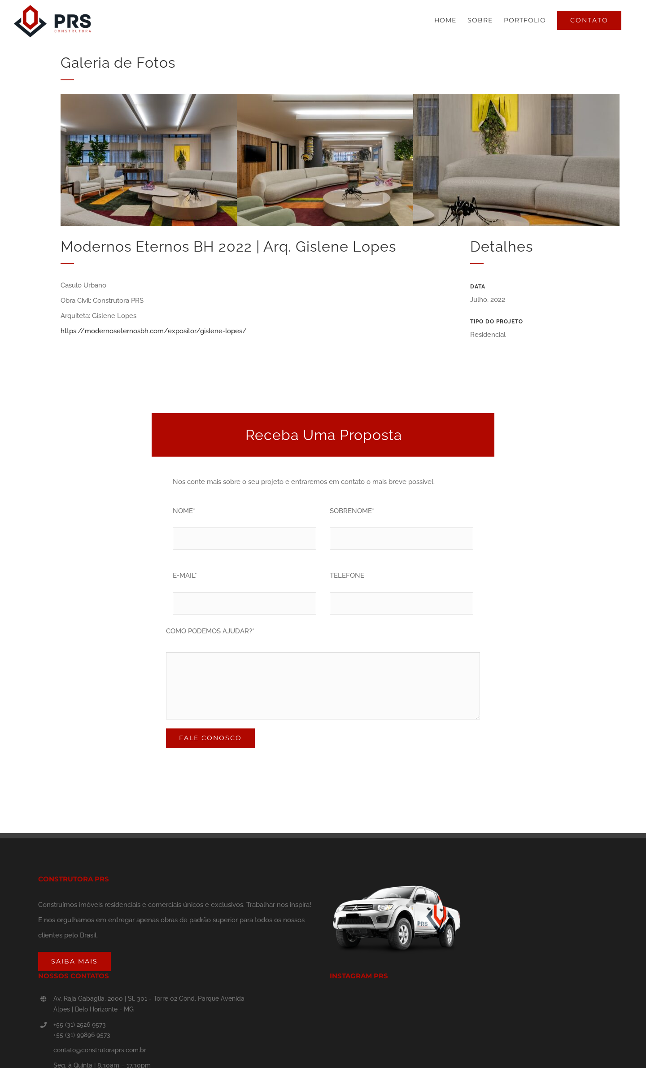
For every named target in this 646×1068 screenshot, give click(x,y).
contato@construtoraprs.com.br (99, 1050)
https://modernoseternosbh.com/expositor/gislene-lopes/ (154, 331)
